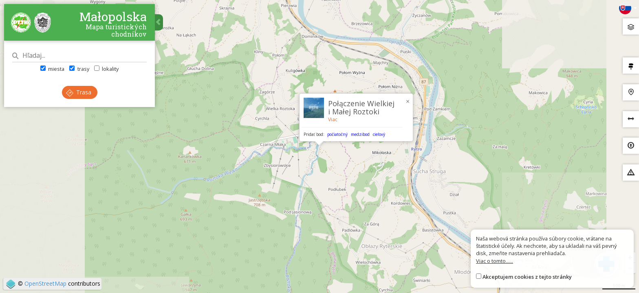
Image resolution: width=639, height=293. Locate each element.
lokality (106, 68)
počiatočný (337, 134)
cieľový (379, 134)
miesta (52, 68)
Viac (332, 119)
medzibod (360, 134)
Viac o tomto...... (494, 261)
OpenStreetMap (45, 283)
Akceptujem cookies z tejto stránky (527, 276)
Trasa (78, 92)
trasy (79, 68)
